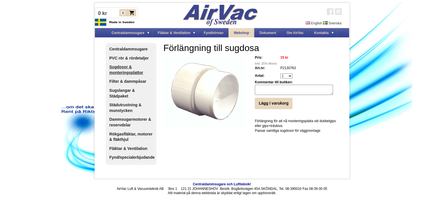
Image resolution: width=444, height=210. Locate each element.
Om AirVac (295, 33)
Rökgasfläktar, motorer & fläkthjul (131, 137)
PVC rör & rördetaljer (129, 58)
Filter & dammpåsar (127, 81)
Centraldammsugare (128, 49)
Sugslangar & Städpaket (122, 93)
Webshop (241, 33)
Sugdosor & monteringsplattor (126, 70)
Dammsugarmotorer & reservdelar (130, 122)
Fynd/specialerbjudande (132, 157)
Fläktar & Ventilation (128, 148)
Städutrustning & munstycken (125, 108)
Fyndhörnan (213, 33)
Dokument (268, 33)
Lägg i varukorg (274, 105)
